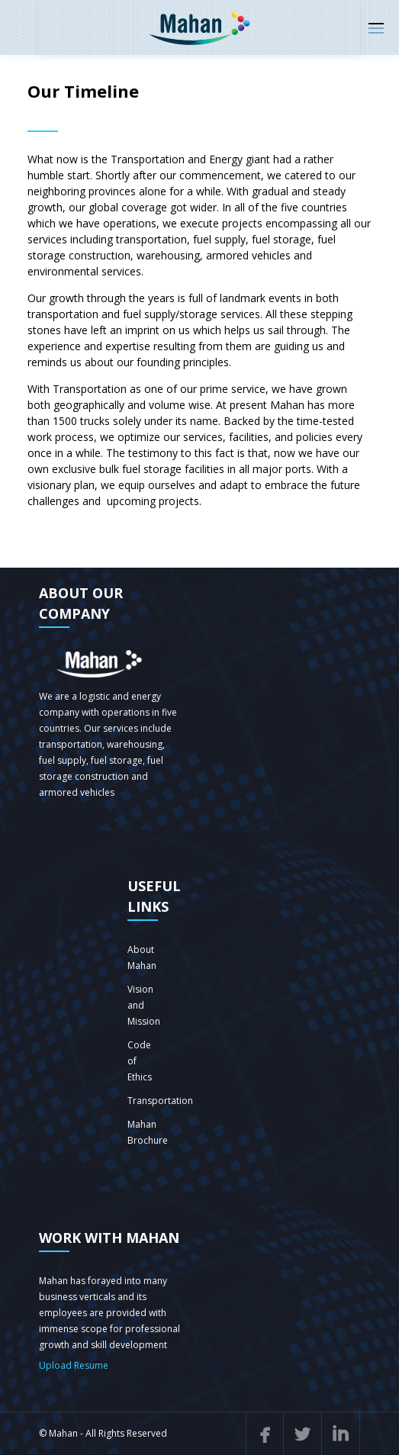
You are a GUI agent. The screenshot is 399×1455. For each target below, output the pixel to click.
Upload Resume (73, 1365)
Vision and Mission (143, 1005)
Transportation (160, 1100)
